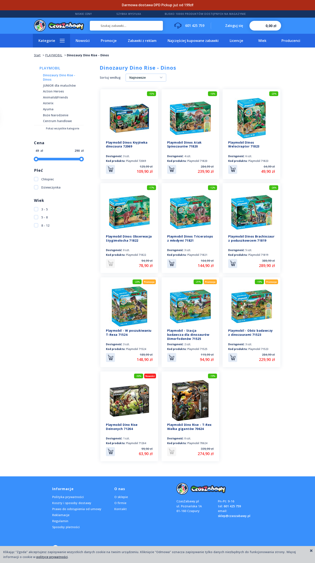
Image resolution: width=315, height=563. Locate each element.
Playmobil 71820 (197, 161)
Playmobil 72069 (136, 161)
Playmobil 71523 (258, 348)
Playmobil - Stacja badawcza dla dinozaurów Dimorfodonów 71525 (188, 334)
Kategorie (46, 40)
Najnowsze (137, 77)
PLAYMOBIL (50, 68)
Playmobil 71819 (258, 254)
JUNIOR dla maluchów (59, 85)
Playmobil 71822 (136, 254)
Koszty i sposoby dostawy (71, 501)
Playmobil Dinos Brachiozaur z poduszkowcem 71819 (251, 238)
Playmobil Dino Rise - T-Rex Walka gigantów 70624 (189, 426)
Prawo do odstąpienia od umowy (76, 507)
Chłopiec (44, 179)
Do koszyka (110, 169)
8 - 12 (41, 225)
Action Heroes (53, 91)
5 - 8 (41, 217)
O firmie (120, 501)
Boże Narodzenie (55, 115)
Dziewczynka (47, 187)
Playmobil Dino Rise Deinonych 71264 (122, 426)
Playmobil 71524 (136, 348)
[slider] (36, 159)
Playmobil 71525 (197, 348)
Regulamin (60, 519)
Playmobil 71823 (258, 161)
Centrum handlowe (57, 121)
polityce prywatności (52, 557)
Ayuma (48, 109)
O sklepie (121, 495)
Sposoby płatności (66, 525)
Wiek (262, 40)
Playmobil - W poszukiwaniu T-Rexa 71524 (128, 332)
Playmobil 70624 (197, 442)
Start (37, 55)
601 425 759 (232, 505)
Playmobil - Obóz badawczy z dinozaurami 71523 (250, 332)
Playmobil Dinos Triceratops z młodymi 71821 (190, 238)
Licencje (236, 40)
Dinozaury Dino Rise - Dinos (59, 77)
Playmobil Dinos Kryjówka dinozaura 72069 (127, 144)
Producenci (290, 40)
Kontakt (120, 507)
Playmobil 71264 (136, 442)
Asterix (48, 103)
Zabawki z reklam (142, 40)
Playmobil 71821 (197, 254)
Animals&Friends (55, 97)
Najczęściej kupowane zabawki (193, 40)
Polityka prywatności (68, 495)
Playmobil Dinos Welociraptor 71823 (243, 144)
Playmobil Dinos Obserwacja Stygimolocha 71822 (129, 238)
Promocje (109, 40)
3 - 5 (41, 209)
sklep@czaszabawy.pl (234, 514)
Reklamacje (60, 513)
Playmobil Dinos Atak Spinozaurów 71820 (184, 144)
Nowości (83, 40)
